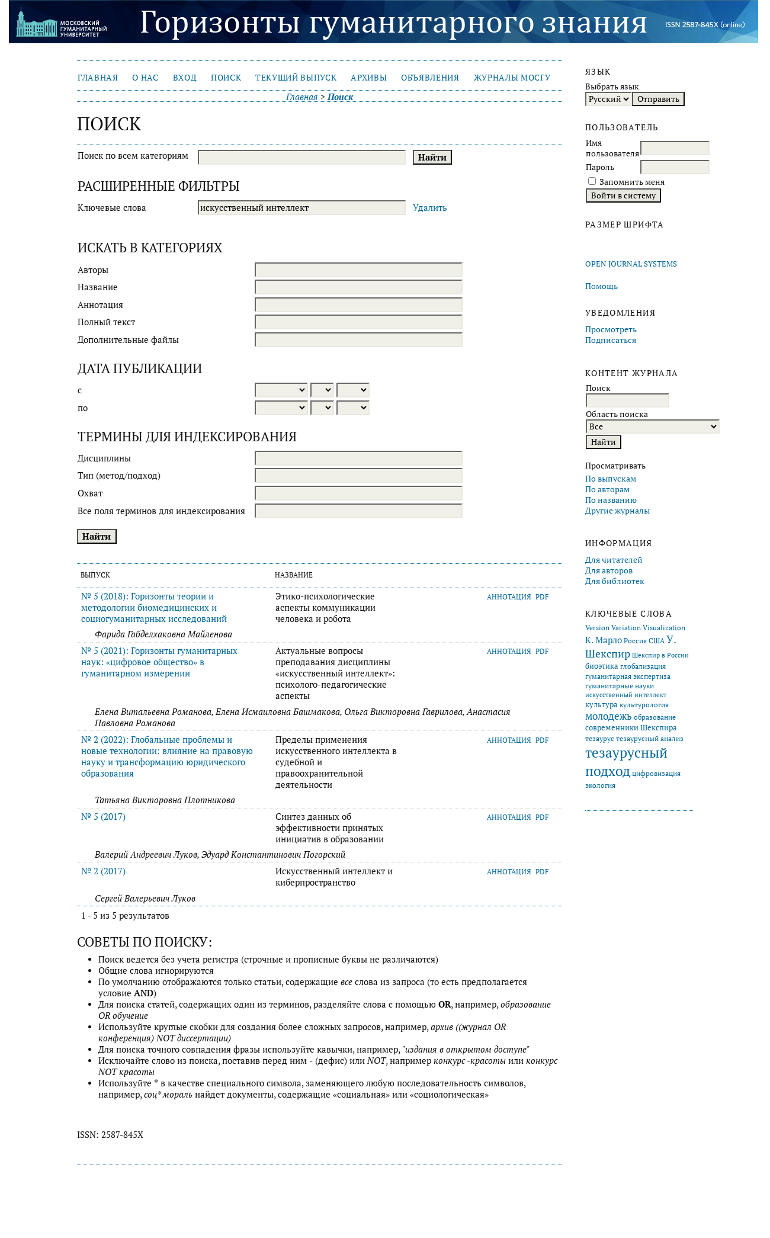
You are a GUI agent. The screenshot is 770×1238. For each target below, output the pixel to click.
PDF (542, 597)
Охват (90, 493)
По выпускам (610, 478)
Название (98, 287)
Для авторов (609, 570)
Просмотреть (611, 329)
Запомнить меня (632, 182)
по (83, 407)
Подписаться (610, 340)
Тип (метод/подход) (119, 475)
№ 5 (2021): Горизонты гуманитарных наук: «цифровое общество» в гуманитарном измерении (159, 662)
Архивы (369, 77)
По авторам (607, 489)
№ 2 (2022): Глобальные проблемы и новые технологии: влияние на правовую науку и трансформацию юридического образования (167, 756)
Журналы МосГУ (512, 77)
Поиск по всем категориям (133, 155)
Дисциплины (104, 458)
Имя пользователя (612, 148)
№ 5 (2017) (103, 816)
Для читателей (614, 559)
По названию (611, 500)
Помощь (601, 286)
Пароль (600, 167)
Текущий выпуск (295, 77)
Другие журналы (617, 510)
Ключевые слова (112, 207)
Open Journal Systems (631, 264)
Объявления (430, 77)
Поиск (226, 77)
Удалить (430, 207)
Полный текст (106, 322)
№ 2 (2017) (103, 871)
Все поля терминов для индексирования (161, 511)
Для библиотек (614, 581)
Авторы (93, 269)
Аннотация (100, 304)
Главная (98, 77)
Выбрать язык (612, 86)
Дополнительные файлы (128, 339)
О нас (145, 77)
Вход (185, 77)
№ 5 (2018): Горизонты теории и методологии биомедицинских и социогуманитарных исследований (154, 607)
